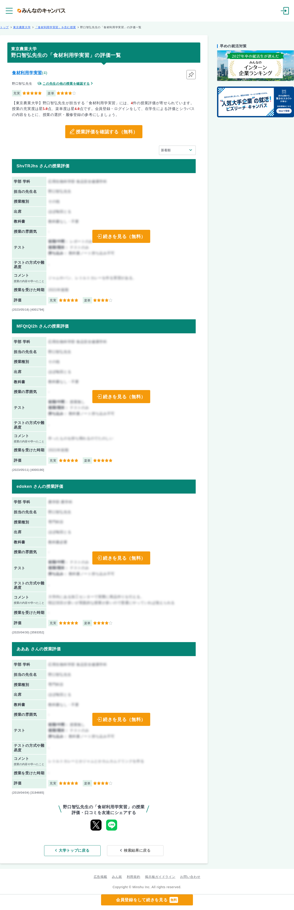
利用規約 (133, 877)
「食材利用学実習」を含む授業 (55, 27)
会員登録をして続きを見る (147, 900)
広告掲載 (100, 877)
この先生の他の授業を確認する (66, 83)
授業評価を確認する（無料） (107, 131)
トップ (4, 27)
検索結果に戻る (137, 850)
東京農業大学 (22, 27)
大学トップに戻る (74, 850)
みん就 (117, 877)
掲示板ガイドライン (160, 877)
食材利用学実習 (27, 72)
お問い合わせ (190, 877)
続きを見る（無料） (124, 236)
